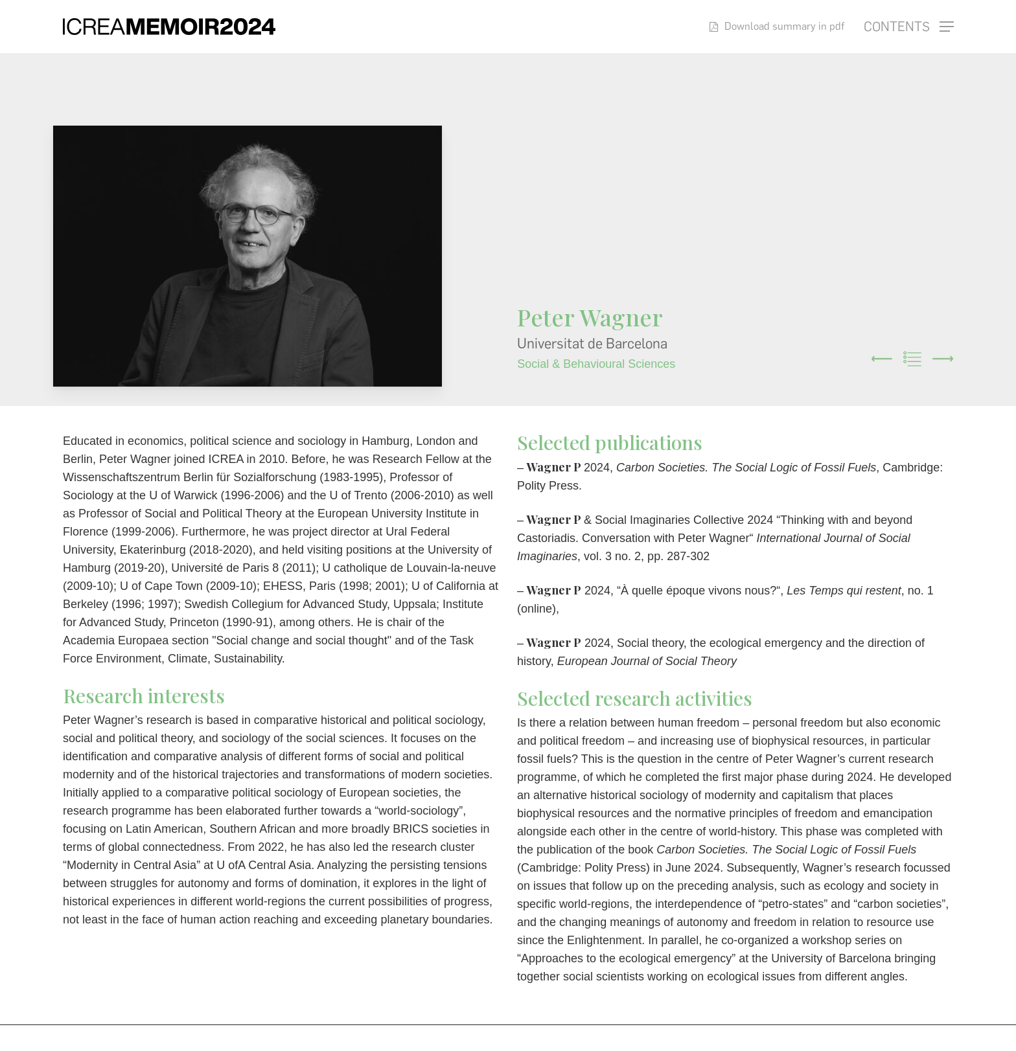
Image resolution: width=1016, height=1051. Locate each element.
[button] (909, 27)
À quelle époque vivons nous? (698, 590)
